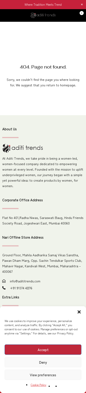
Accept (43, 349)
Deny (43, 362)
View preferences (43, 374)
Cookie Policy (38, 385)
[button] (79, 312)
